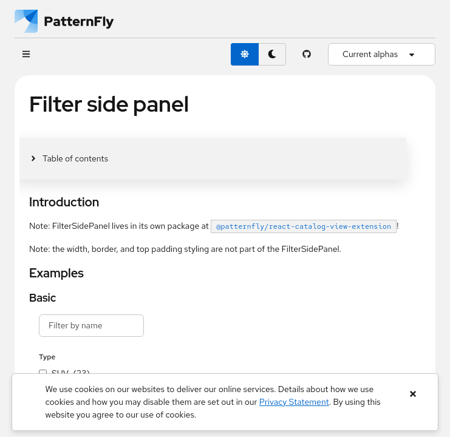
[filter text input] (91, 325)
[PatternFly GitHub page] (307, 54)
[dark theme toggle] (272, 54)
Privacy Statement (294, 401)
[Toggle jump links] (68, 158)
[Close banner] (412, 394)
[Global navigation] (26, 54)
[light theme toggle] (245, 54)
